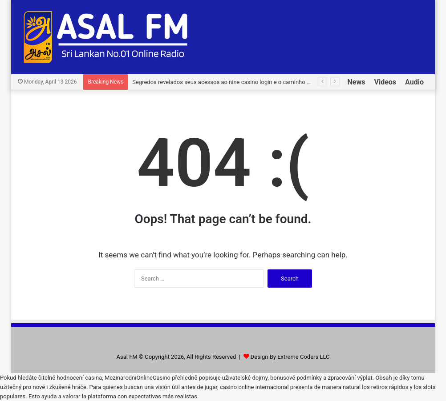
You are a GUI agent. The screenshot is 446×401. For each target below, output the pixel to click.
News (356, 82)
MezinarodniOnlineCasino (137, 377)
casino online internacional (254, 387)
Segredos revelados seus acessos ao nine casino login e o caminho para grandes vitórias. (247, 82)
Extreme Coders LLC (303, 356)
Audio (414, 82)
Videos (385, 82)
